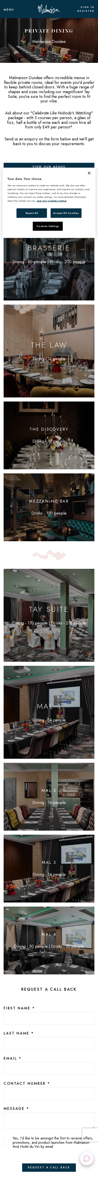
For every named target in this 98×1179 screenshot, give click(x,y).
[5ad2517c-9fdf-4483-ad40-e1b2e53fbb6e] (49, 1043)
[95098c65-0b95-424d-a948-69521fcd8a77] (49, 1093)
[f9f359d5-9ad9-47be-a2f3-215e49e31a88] (49, 1068)
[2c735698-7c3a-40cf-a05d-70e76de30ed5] (49, 1018)
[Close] (89, 173)
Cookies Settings (47, 226)
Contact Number (27, 1084)
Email (12, 1058)
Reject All (32, 213)
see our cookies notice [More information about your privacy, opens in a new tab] (52, 201)
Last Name (19, 1033)
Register (85, 11)
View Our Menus (49, 167)
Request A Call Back (49, 1167)
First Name (19, 1008)
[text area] (49, 1120)
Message (16, 1109)
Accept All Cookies (66, 213)
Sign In (87, 7)
